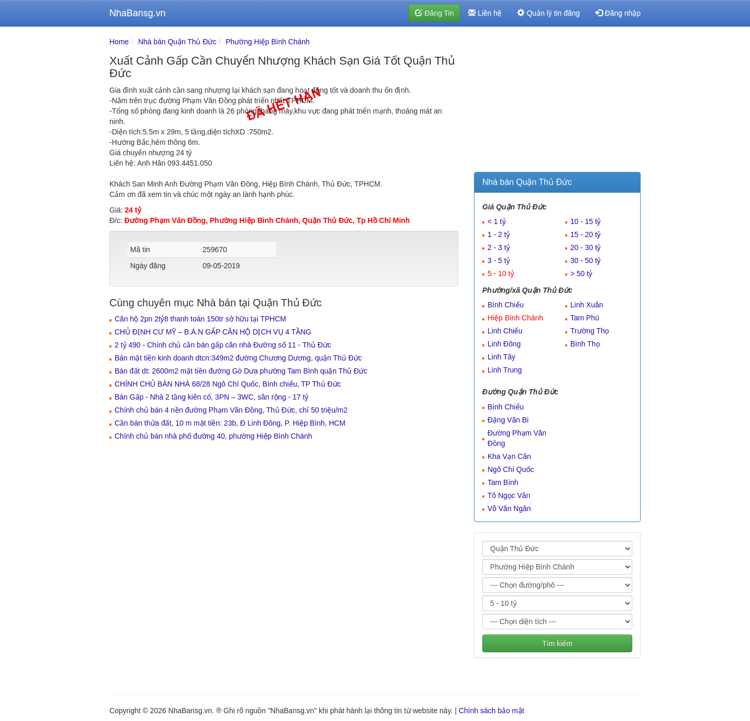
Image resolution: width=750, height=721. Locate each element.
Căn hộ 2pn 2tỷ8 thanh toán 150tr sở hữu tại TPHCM (200, 319)
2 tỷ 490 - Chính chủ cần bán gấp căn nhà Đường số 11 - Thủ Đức (223, 345)
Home (119, 42)
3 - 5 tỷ (499, 260)
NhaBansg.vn (137, 13)
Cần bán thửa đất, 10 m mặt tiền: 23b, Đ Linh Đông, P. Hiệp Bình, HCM (230, 423)
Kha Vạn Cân (509, 456)
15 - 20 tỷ (585, 234)
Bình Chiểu (505, 305)
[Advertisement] (557, 101)
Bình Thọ (585, 344)
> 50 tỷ (581, 273)
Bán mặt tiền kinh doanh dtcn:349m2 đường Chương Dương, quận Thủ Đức (238, 358)
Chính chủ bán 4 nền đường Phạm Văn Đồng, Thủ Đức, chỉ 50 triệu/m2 (231, 410)
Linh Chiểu (505, 331)
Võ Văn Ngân (509, 508)
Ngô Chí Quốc (511, 469)
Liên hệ (485, 13)
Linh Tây (501, 357)
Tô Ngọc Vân (509, 495)
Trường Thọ (589, 331)
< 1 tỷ (497, 221)
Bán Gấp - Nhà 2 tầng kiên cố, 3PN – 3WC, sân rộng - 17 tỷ (211, 397)
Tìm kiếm (557, 643)
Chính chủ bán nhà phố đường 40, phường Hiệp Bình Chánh (213, 436)
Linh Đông (504, 344)
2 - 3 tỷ (499, 247)
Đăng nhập (618, 13)
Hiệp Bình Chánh (515, 318)
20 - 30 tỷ (585, 247)
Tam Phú (584, 318)
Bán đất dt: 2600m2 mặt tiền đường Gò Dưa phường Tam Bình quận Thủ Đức (241, 371)
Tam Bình (503, 482)
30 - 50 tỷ (585, 260)
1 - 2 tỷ (499, 234)
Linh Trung (505, 370)
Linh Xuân (586, 305)
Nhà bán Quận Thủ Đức (177, 42)
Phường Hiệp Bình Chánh (267, 42)
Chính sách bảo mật (491, 710)
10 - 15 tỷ (585, 221)
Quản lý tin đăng (548, 13)
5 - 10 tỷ (501, 273)
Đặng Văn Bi (508, 420)
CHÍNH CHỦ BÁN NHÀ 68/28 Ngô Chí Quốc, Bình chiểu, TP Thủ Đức (228, 384)
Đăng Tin (434, 13)
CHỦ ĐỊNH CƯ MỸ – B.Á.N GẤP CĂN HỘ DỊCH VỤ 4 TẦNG (213, 332)
